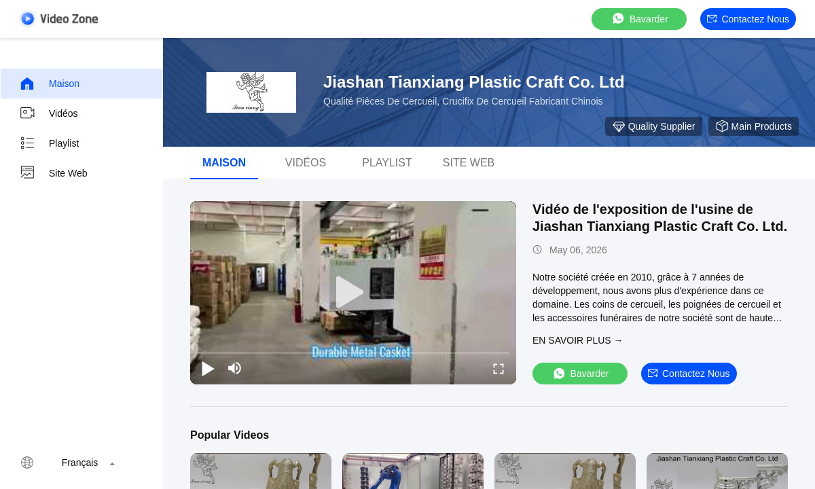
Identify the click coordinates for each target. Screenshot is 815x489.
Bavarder (639, 19)
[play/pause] (207, 368)
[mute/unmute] (235, 368)
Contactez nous (748, 19)
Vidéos (48, 113)
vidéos (305, 162)
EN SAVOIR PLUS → (577, 340)
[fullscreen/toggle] (498, 368)
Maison (49, 83)
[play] (353, 293)
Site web (53, 173)
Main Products (753, 126)
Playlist (49, 143)
